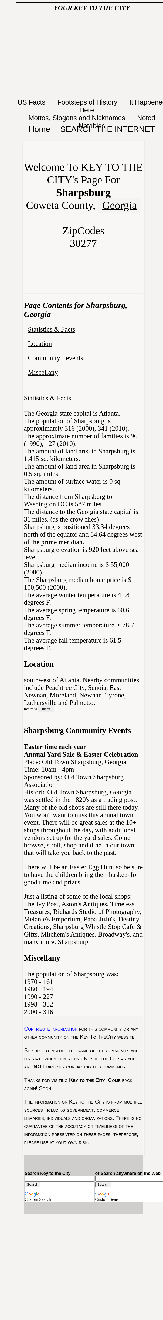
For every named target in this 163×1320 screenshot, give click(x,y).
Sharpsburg (73, 941)
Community (44, 358)
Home (39, 129)
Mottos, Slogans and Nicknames (77, 118)
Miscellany (43, 372)
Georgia (119, 205)
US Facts (32, 102)
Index (46, 709)
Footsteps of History (88, 102)
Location (40, 343)
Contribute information (51, 1029)
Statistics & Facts (51, 329)
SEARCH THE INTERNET (107, 129)
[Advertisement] (92, 56)
